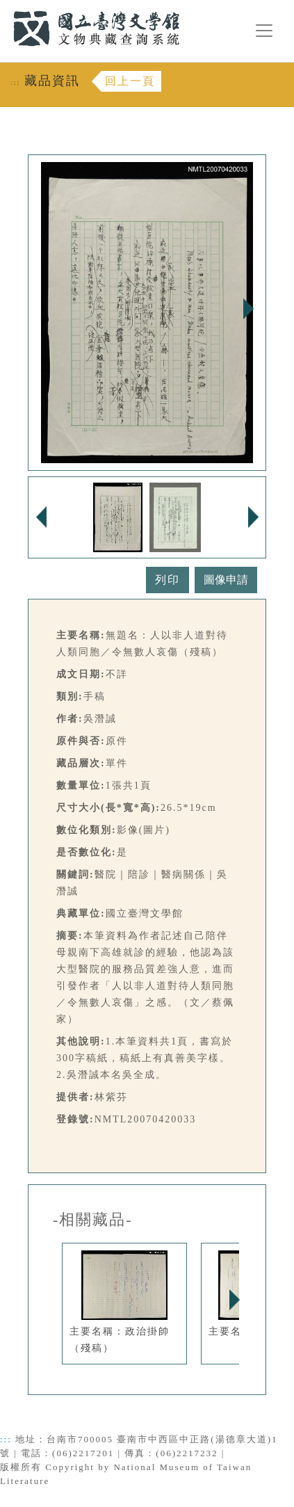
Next (248, 308)
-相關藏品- (93, 1219)
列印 (167, 580)
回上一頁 (130, 81)
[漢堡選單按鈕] (264, 30)
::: (5, 8)
